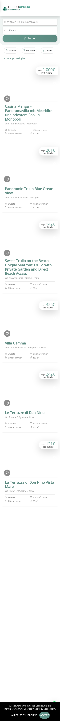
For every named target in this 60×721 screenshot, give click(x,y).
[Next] (54, 83)
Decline (32, 715)
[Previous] (5, 83)
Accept (44, 715)
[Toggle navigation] (53, 8)
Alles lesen (18, 715)
